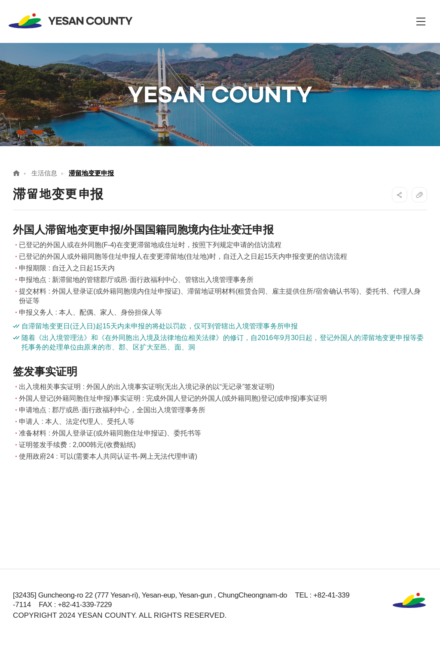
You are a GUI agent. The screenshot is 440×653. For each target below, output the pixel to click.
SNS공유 (399, 194)
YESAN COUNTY (71, 20)
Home (16, 173)
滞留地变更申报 (91, 173)
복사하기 (419, 194)
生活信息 (44, 173)
